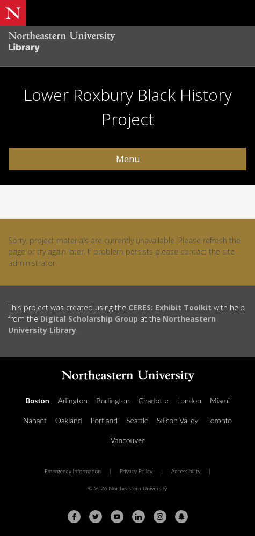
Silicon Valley (177, 420)
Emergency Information (73, 471)
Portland (104, 420)
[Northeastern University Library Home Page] (127, 43)
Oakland (68, 420)
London (189, 400)
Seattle (137, 420)
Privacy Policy (136, 471)
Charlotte (154, 400)
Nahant (35, 420)
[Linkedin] (138, 516)
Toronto (219, 420)
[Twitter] (95, 516)
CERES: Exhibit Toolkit (170, 307)
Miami (220, 400)
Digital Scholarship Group (89, 319)
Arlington (73, 400)
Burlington (113, 400)
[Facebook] (74, 516)
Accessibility (186, 471)
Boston (37, 400)
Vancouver (128, 440)
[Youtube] (117, 516)
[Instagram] (160, 516)
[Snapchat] (181, 516)
